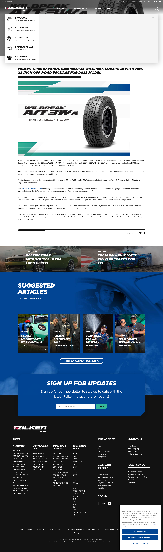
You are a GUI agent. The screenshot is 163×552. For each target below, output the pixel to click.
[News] (100, 446)
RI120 (75, 486)
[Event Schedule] (104, 451)
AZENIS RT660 (18, 467)
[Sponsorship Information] (137, 477)
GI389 (75, 480)
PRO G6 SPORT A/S (20, 485)
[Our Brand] (132, 446)
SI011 (74, 507)
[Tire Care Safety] (145, 1)
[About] (128, 1)
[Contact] (135, 1)
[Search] (157, 9)
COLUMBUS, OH (8, 1)
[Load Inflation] (103, 488)
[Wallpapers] (102, 457)
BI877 (75, 464)
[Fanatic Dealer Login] (93, 529)
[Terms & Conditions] (24, 529)
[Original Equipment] (135, 454)
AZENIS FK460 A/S (20, 453)
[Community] (80, 9)
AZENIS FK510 (18, 461)
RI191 (74, 504)
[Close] (158, 510)
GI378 (75, 475)
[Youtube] (160, 1)
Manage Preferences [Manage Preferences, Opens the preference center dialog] (140, 546)
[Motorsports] (102, 454)
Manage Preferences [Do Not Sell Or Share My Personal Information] (81, 533)
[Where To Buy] (102, 9)
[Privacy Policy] (41, 529)
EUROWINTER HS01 (20, 475)
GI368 (75, 472)
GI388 (75, 478)
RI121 (74, 488)
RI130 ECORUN (79, 491)
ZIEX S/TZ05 (37, 470)
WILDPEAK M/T (39, 464)
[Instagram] (157, 1)
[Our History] (132, 451)
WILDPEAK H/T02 (40, 462)
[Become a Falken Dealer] (137, 474)
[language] (120, 1)
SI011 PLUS (77, 510)
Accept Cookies (140, 534)
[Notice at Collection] (57, 529)
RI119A (75, 483)
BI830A (76, 453)
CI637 (75, 470)
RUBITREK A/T (38, 456)
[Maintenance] (103, 475)
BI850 (75, 459)
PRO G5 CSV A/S (59, 475)
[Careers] (131, 480)
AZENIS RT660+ (19, 469)
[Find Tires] (61, 9)
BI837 (75, 456)
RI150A (75, 496)
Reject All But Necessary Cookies (140, 540)
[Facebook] (154, 1)
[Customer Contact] (135, 472)
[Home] (16, 9)
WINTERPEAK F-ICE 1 (21, 491)
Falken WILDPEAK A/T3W (32, 189)
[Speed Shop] (109, 529)
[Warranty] (131, 482)
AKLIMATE (17, 451)
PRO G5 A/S (17, 477)
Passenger (19, 446)
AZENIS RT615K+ (19, 464)
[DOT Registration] (75, 529)
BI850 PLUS (77, 462)
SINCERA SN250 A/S (21, 488)
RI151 (74, 499)
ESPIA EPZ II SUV (39, 453)
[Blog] (100, 449)
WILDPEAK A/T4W (40, 459)
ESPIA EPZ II (17, 472)
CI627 (75, 467)
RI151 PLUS (77, 502)
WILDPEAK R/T (38, 467)
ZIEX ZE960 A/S (19, 493)
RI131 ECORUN (78, 494)
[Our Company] (133, 449)
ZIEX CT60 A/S (58, 486)
